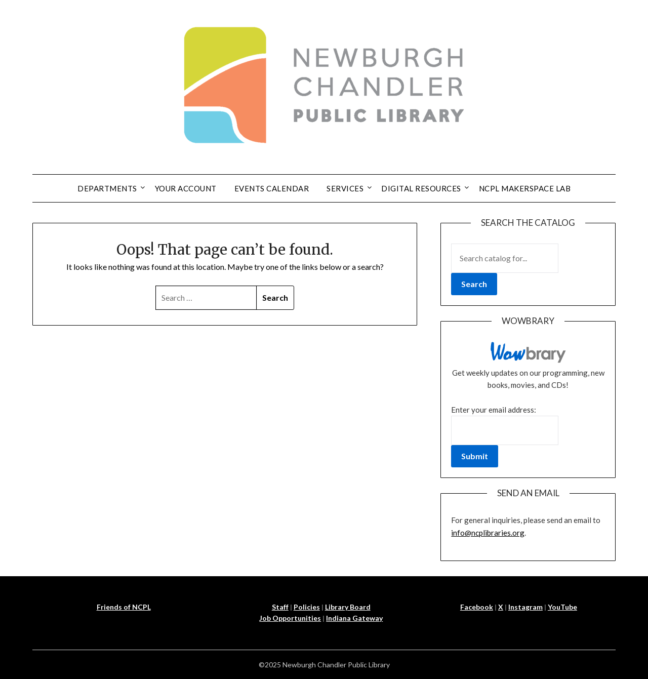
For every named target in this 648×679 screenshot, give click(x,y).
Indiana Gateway (354, 618)
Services (345, 188)
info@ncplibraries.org (487, 532)
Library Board (348, 607)
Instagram (525, 607)
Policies (307, 607)
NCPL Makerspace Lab (525, 188)
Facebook (476, 607)
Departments (107, 188)
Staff (280, 607)
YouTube (562, 607)
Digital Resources (421, 188)
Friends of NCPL (124, 607)
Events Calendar (271, 188)
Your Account (186, 188)
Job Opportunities (290, 618)
